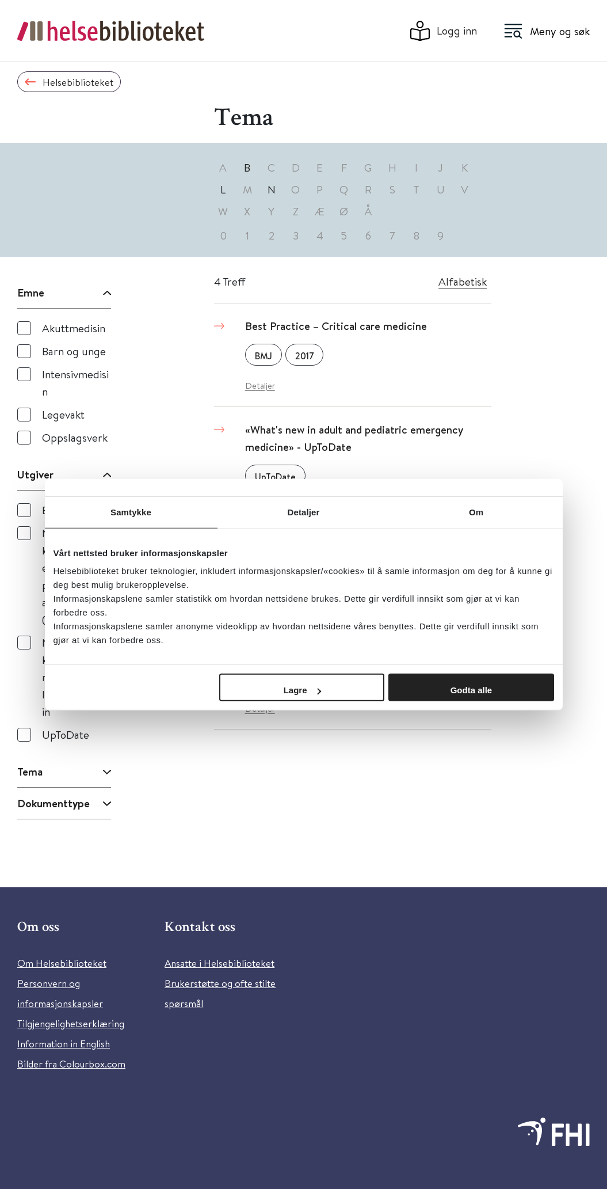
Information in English (63, 1043)
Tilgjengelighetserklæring (70, 1023)
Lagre (302, 690)
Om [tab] (476, 511)
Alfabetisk (462, 281)
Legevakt (63, 414)
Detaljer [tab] (304, 511)
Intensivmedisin (75, 382)
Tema (30, 771)
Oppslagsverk (75, 437)
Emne (30, 292)
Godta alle (472, 690)
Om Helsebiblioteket (61, 963)
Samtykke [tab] (130, 511)
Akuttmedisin (73, 328)
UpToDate (65, 734)
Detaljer (260, 385)
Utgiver (35, 474)
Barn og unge (74, 351)
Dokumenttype (53, 803)
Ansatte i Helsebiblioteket (219, 963)
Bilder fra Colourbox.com (71, 1063)
